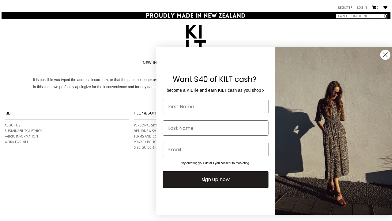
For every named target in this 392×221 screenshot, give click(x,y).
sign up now (227, 179)
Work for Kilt (16, 142)
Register (345, 8)
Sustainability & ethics (23, 131)
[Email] (227, 149)
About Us (12, 125)
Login (362, 8)
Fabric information (21, 136)
